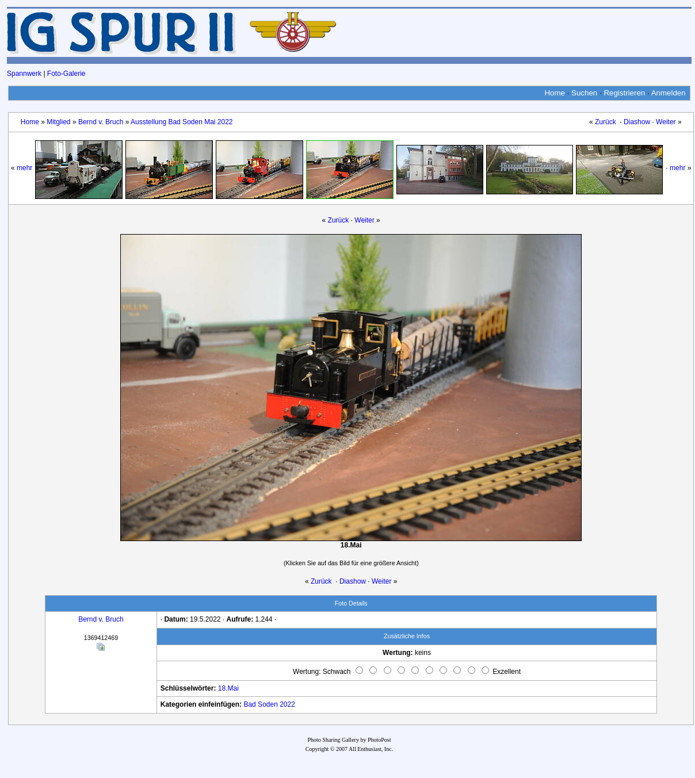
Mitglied (58, 122)
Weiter (665, 122)
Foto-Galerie (66, 74)
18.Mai (228, 688)
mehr (24, 168)
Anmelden (668, 93)
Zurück (605, 122)
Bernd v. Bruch (100, 122)
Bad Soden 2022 (269, 704)
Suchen (584, 93)
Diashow (637, 122)
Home (554, 93)
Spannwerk (24, 74)
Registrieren (624, 93)
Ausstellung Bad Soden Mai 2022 (181, 122)
